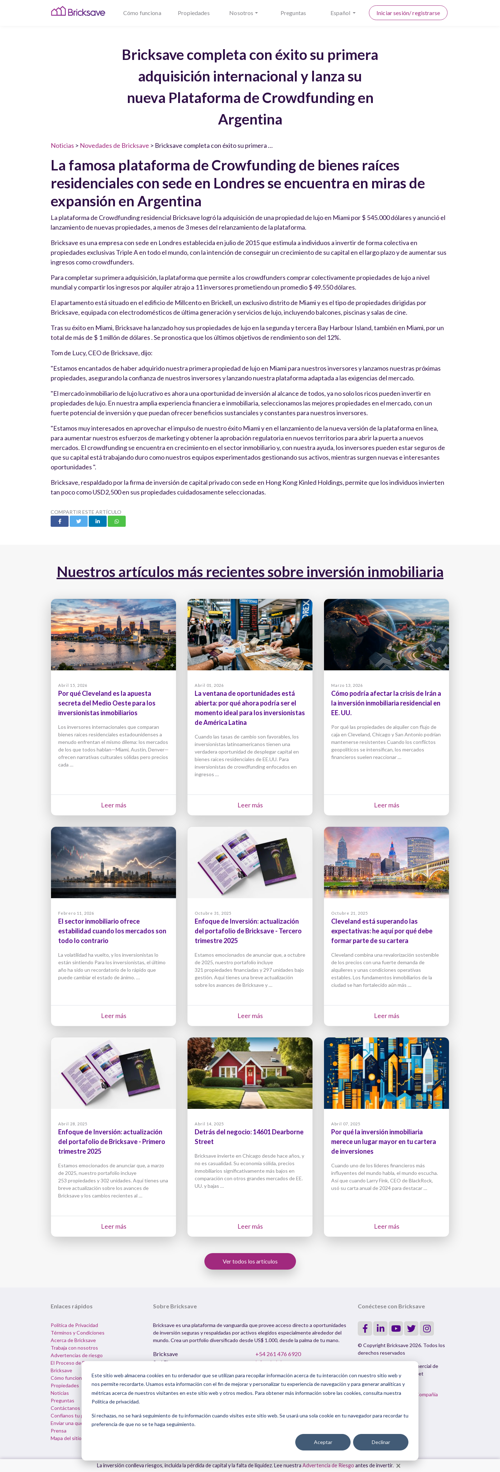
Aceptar (323, 1442)
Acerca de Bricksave (73, 1340)
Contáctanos (65, 1408)
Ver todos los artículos (250, 1261)
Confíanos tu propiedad (77, 1415)
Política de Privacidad (74, 1325)
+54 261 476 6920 (278, 1353)
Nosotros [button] (241, 12)
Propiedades (194, 12)
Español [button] (340, 12)
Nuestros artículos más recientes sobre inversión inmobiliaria (250, 571)
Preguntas (293, 12)
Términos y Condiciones (78, 1333)
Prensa (58, 1431)
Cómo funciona (142, 12)
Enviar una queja (69, 1423)
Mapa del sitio (66, 1438)
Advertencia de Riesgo (328, 1465)
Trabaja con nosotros (74, 1348)
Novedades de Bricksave (114, 145)
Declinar (381, 1442)
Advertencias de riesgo (77, 1355)
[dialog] (250, 1411)
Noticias (62, 145)
